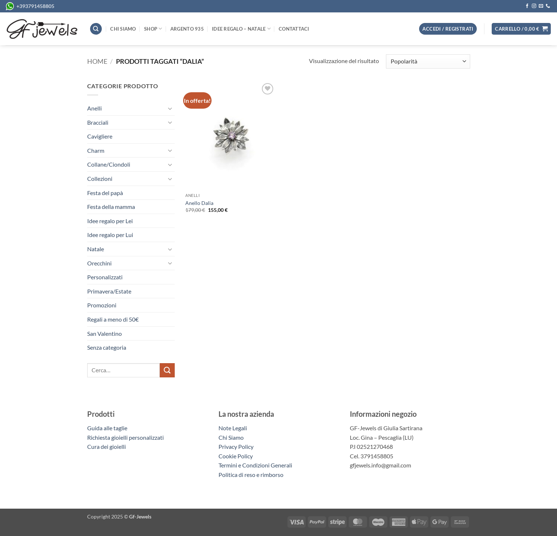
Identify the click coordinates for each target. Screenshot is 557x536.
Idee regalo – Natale (241, 28)
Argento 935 (187, 29)
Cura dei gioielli (106, 446)
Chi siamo (123, 29)
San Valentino (104, 333)
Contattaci (294, 29)
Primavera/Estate (109, 291)
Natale (95, 248)
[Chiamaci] (548, 6)
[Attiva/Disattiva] (170, 108)
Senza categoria (106, 347)
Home (97, 61)
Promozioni (101, 305)
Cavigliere (99, 136)
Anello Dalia (199, 203)
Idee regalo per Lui (110, 234)
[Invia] (167, 370)
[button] (521, 29)
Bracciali (97, 122)
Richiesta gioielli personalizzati (125, 437)
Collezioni (99, 178)
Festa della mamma (111, 206)
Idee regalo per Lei (110, 220)
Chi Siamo (231, 437)
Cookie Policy (235, 456)
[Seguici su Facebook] (527, 6)
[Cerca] (96, 29)
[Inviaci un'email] (541, 6)
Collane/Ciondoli (108, 164)
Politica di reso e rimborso (250, 474)
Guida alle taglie (108, 427)
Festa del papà (105, 192)
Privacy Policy (236, 446)
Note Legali (232, 427)
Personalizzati (105, 276)
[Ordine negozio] (428, 61)
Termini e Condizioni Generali (255, 465)
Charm (95, 150)
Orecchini (99, 263)
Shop (153, 28)
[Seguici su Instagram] (534, 6)
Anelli (94, 108)
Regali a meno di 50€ (113, 319)
